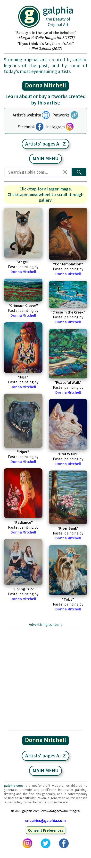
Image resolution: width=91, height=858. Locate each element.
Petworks (61, 115)
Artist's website (27, 115)
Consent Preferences (45, 830)
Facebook (26, 126)
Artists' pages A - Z (45, 144)
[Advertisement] (45, 679)
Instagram (55, 126)
